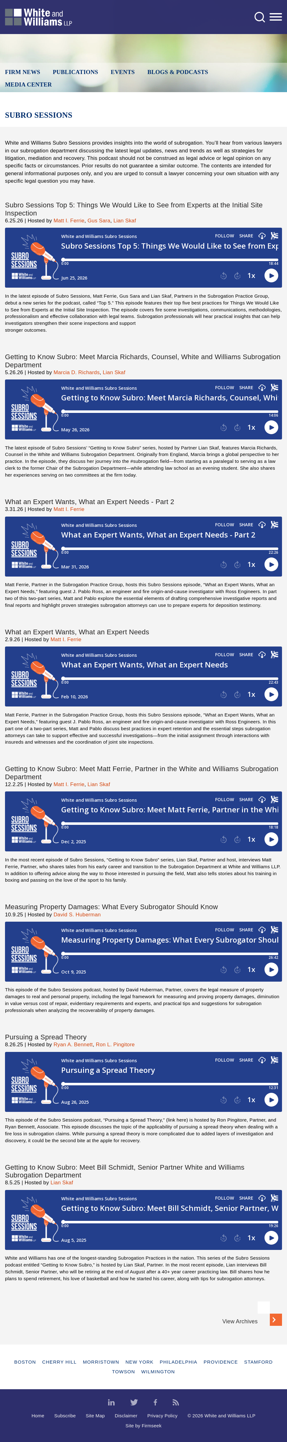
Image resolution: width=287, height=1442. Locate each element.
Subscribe (65, 1415)
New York (140, 1362)
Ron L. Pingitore (115, 1045)
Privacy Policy (162, 1415)
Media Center (28, 84)
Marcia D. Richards (76, 372)
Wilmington (158, 1371)
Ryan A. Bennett (72, 1045)
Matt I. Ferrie (68, 221)
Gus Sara (98, 221)
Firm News (22, 72)
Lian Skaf (124, 221)
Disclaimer (126, 1415)
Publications (75, 72)
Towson (123, 1371)
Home (38, 1415)
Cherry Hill (59, 1362)
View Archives (240, 1321)
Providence (221, 1362)
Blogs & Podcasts (177, 72)
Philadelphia (178, 1362)
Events (123, 72)
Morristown (101, 1362)
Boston (25, 1362)
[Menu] (275, 17)
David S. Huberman (77, 915)
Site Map (95, 1415)
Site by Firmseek (143, 1425)
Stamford (258, 1362)
